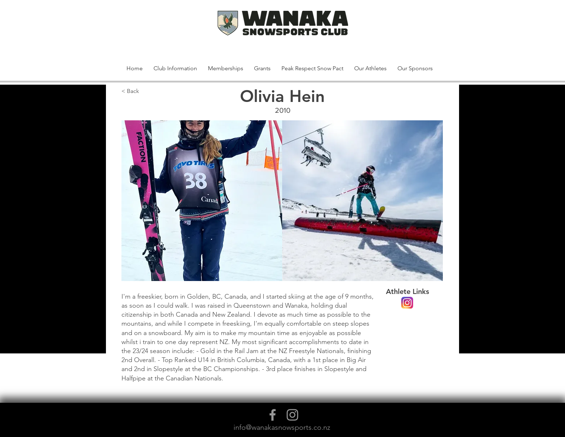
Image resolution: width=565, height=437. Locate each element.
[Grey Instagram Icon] (292, 415)
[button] (424, 31)
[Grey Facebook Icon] (272, 415)
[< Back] (145, 91)
